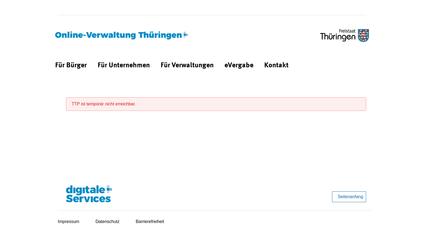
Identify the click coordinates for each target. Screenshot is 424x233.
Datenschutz (107, 221)
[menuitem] (71, 65)
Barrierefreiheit (150, 221)
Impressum (68, 221)
